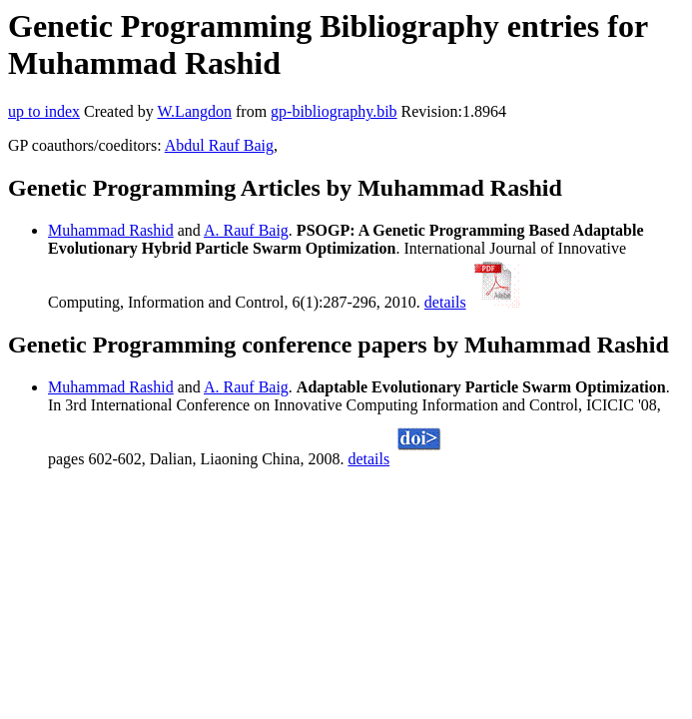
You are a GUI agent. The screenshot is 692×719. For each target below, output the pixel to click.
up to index (44, 111)
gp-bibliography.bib (334, 111)
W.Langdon (194, 111)
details (445, 302)
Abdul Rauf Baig (219, 145)
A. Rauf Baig (246, 230)
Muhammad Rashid (111, 230)
